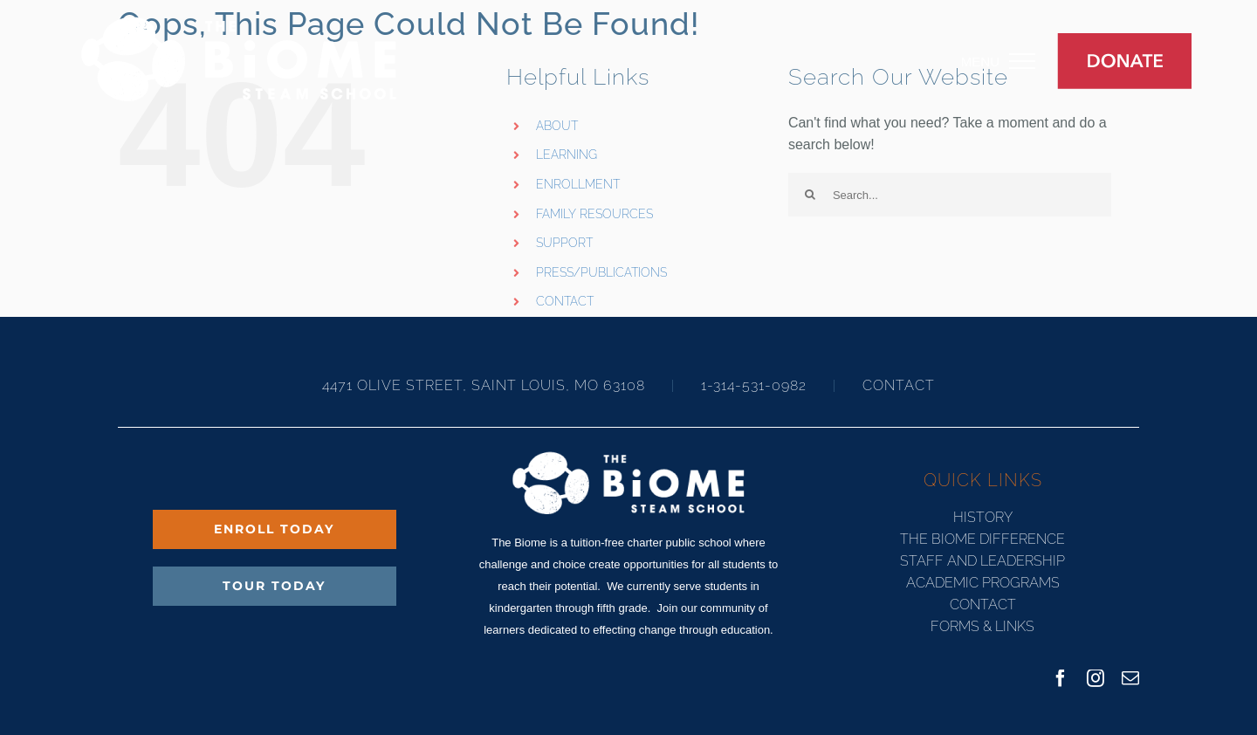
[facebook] (1060, 678)
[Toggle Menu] (1035, 61)
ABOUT (557, 126)
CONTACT (565, 301)
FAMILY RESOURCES (594, 214)
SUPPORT (564, 243)
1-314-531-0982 (754, 385)
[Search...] (949, 194)
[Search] (810, 194)
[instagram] (1095, 678)
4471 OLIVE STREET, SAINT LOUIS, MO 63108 (485, 385)
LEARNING (566, 154)
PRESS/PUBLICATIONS (601, 272)
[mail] (1130, 678)
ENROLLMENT (578, 184)
